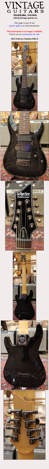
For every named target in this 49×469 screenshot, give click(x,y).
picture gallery (15, 25)
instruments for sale (30, 34)
